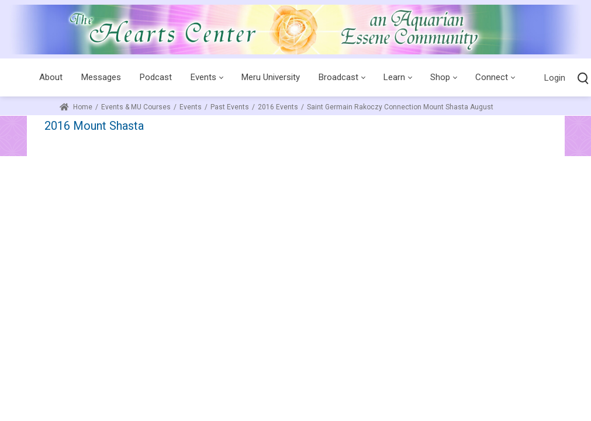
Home (76, 107)
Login (554, 78)
